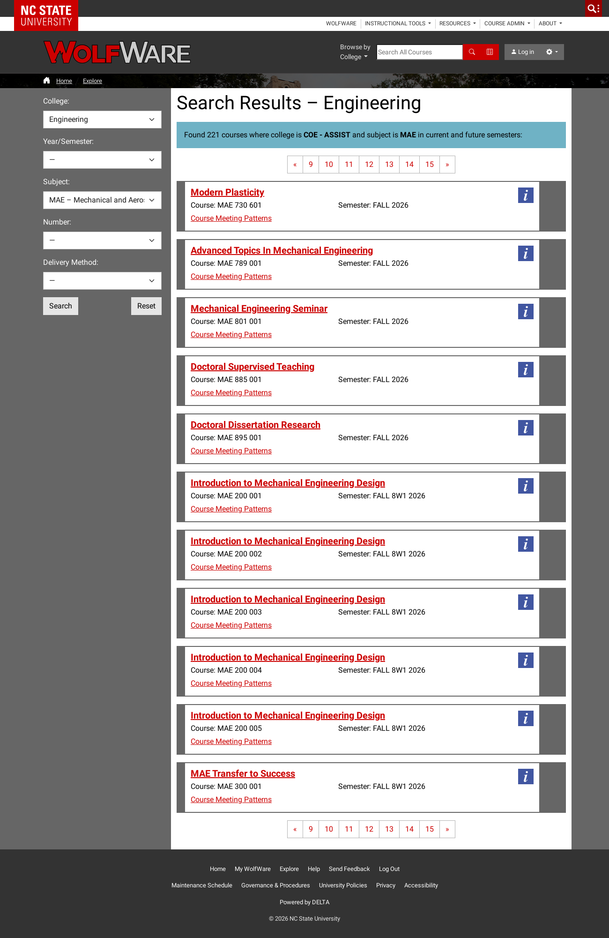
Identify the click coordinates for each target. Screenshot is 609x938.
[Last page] (447, 164)
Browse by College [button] (355, 51)
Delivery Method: (70, 262)
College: (56, 101)
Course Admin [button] (505, 23)
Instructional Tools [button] (396, 23)
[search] (593, 8)
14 (409, 164)
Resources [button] (455, 23)
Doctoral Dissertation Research (255, 424)
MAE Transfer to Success (243, 773)
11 (349, 164)
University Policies (343, 885)
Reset (146, 305)
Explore (92, 80)
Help (314, 868)
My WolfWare (253, 868)
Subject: (56, 181)
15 (429, 164)
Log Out (389, 868)
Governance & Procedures (275, 885)
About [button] (548, 23)
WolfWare (341, 23)
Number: (57, 222)
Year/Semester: (68, 141)
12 (369, 164)
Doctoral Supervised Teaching (252, 366)
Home (64, 80)
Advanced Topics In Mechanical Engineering (282, 250)
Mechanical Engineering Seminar (259, 308)
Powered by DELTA (304, 902)
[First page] (295, 164)
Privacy (385, 885)
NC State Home (49, 8)
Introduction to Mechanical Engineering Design (288, 482)
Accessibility (421, 885)
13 (389, 164)
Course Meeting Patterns (231, 218)
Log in (522, 51)
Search (60, 305)
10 (329, 164)
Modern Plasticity (227, 192)
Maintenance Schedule (201, 885)
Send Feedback (349, 868)
